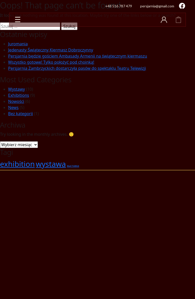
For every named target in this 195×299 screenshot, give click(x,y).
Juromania (18, 44)
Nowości (16, 101)
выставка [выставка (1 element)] (73, 166)
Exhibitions (18, 95)
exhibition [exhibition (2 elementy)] (17, 164)
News (13, 107)
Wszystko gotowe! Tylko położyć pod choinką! (51, 62)
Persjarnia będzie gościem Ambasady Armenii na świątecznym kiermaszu (77, 56)
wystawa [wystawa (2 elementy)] (51, 164)
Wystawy (16, 89)
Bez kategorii (20, 113)
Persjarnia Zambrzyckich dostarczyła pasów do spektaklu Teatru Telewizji (77, 68)
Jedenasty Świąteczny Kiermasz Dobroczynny (50, 50)
